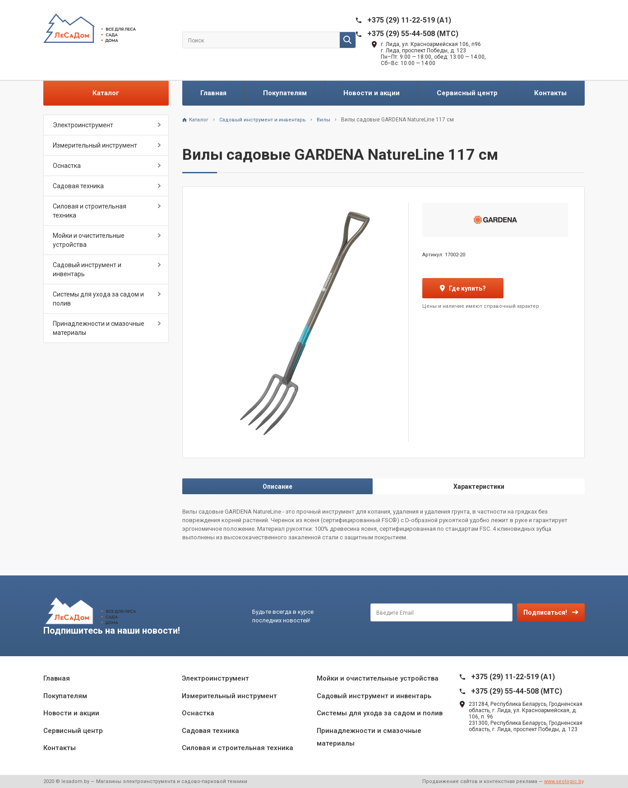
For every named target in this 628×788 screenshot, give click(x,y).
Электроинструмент (83, 125)
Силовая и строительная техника (89, 211)
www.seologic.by (563, 781)
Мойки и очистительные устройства (89, 240)
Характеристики (478, 486)
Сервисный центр (467, 93)
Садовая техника (78, 186)
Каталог (105, 93)
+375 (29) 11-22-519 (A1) (409, 20)
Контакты (550, 93)
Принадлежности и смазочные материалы (98, 328)
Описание (277, 486)
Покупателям (285, 93)
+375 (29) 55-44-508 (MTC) (412, 33)
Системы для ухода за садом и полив (98, 299)
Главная (213, 93)
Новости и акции (371, 93)
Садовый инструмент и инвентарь (87, 269)
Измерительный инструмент (95, 145)
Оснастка (67, 165)
